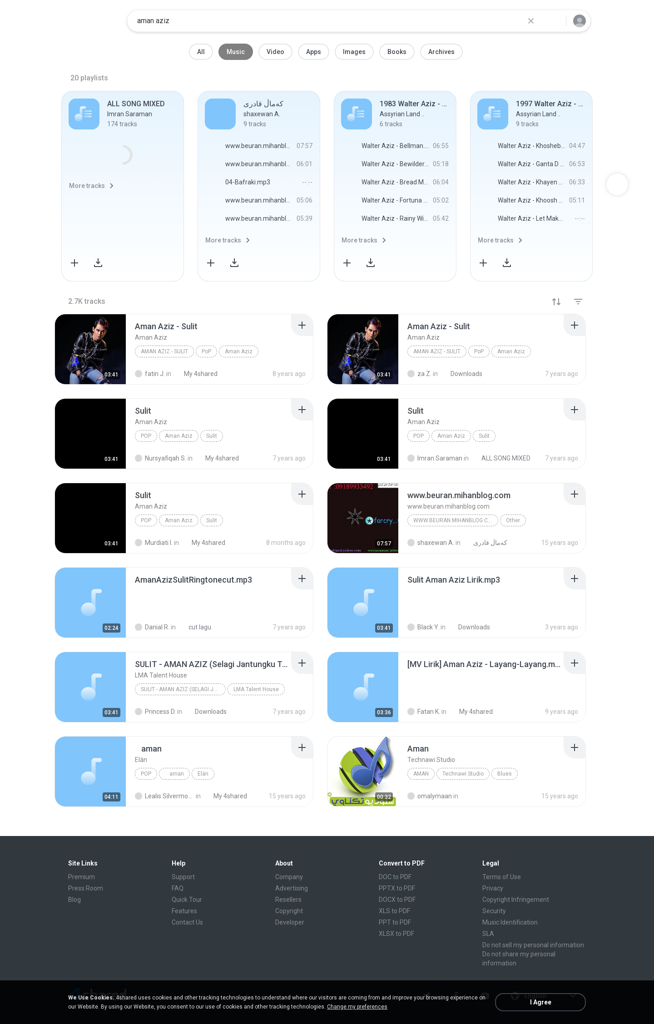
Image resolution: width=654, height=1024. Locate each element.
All (201, 51)
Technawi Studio (463, 774)
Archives (441, 51)
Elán (203, 774)
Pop (146, 774)
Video (275, 51)
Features (184, 911)
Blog (74, 899)
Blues (504, 774)
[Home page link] (91, 21)
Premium (81, 877)
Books (396, 51)
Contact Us (187, 922)
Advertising (291, 888)
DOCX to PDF (397, 899)
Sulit (211, 436)
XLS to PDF (394, 911)
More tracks (87, 185)
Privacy (492, 888)
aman (174, 774)
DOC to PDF (395, 877)
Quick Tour (187, 899)
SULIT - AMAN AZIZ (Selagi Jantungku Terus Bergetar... (183, 689)
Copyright (289, 911)
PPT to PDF (395, 922)
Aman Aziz (239, 351)
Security (494, 911)
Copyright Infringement (515, 899)
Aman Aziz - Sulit (164, 351)
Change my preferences (357, 1007)
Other (513, 520)
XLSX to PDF (396, 933)
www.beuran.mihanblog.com (454, 520)
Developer (289, 922)
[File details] (90, 349)
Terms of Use (501, 877)
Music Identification (510, 922)
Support (183, 877)
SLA (488, 933)
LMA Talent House (256, 689)
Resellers (288, 899)
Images (354, 51)
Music (236, 51)
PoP (206, 351)
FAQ (177, 888)
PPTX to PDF (397, 888)
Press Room (85, 888)
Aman (421, 774)
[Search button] (554, 21)
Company (289, 877)
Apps (313, 51)
